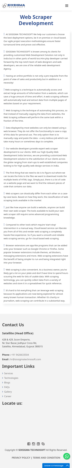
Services (8, 373)
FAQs (7, 387)
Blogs (7, 382)
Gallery (8, 391)
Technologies (11, 378)
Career (7, 396)
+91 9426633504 (20, 354)
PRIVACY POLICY (21, 457)
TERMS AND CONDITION (46, 457)
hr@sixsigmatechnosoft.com (25, 359)
